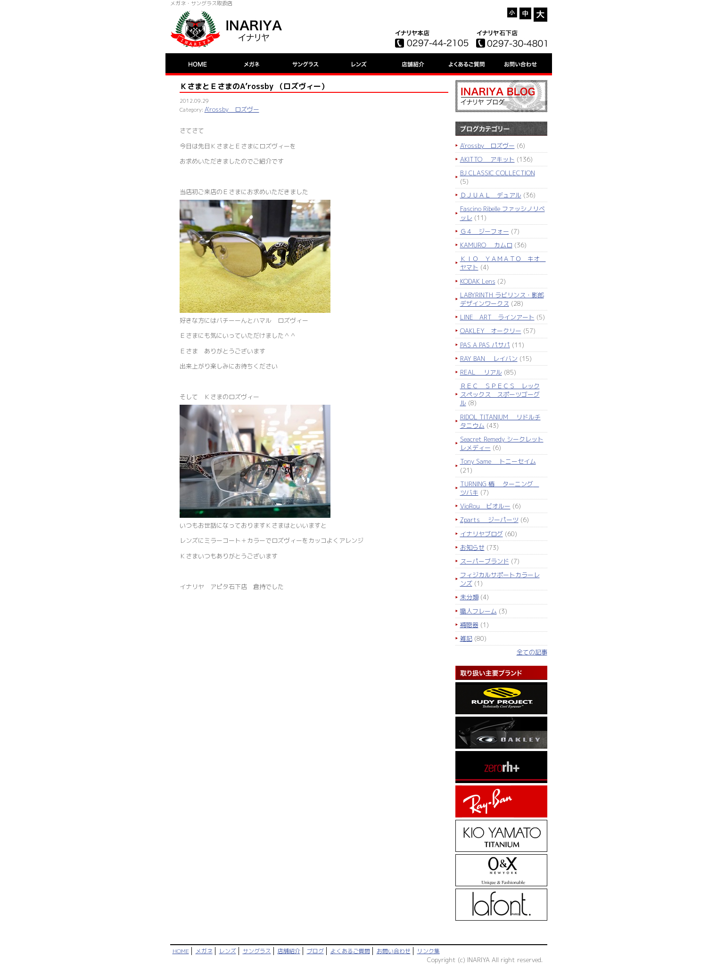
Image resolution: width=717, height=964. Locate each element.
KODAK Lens (477, 281)
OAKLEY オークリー (490, 331)
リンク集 (428, 951)
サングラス (257, 951)
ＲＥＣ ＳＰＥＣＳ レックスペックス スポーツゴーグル (500, 394)
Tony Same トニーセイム (498, 461)
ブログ (315, 951)
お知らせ (472, 547)
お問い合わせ (394, 951)
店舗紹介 (289, 951)
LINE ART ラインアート (497, 317)
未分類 (469, 597)
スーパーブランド (484, 561)
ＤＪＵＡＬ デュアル (490, 195)
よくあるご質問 (350, 951)
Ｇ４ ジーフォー (484, 231)
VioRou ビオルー (485, 506)
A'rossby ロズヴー (232, 109)
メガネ (204, 951)
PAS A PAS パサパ (485, 345)
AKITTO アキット (487, 159)
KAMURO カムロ (486, 245)
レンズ (227, 951)
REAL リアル (481, 372)
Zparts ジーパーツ (489, 519)
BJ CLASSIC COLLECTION (497, 173)
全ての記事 (532, 652)
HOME (181, 951)
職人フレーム (478, 611)
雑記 (466, 638)
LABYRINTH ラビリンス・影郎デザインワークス (502, 299)
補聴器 (469, 625)
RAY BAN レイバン (489, 358)
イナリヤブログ (481, 534)
